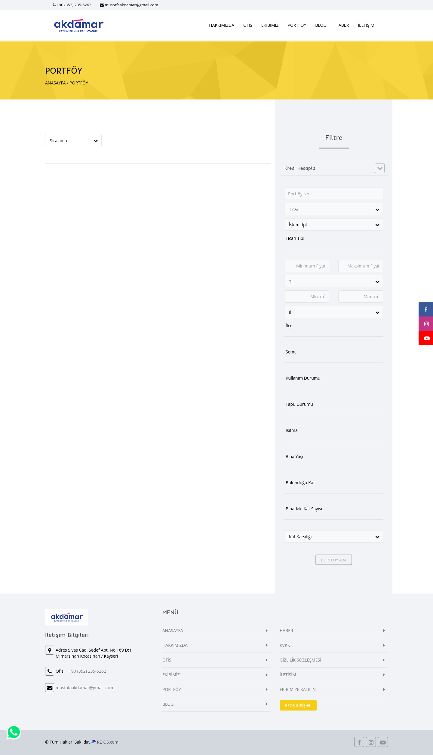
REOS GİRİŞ (297, 705)
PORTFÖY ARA (333, 560)
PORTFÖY (297, 25)
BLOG (320, 25)
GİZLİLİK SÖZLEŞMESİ (300, 660)
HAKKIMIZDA (221, 25)
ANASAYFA (55, 83)
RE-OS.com (107, 742)
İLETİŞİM (366, 25)
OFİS (247, 25)
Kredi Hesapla (299, 168)
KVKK (285, 645)
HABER (342, 25)
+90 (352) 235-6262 (74, 5)
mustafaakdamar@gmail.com (131, 5)
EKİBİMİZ (270, 25)
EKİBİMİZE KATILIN (298, 689)
